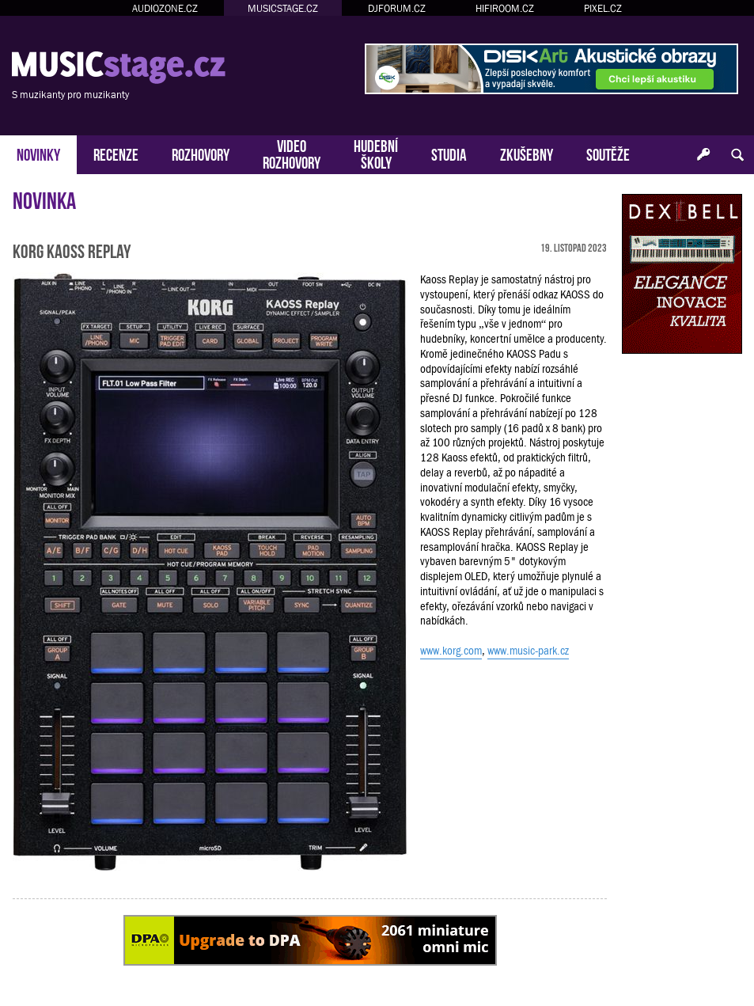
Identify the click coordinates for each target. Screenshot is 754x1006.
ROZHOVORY (200, 153)
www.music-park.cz (528, 650)
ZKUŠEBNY (526, 153)
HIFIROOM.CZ (505, 8)
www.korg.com (451, 650)
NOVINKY (38, 153)
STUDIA (449, 153)
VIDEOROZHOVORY (291, 152)
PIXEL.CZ (603, 8)
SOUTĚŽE (608, 153)
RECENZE (115, 153)
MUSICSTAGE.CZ (283, 8)
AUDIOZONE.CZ (165, 8)
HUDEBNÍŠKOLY (376, 152)
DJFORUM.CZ (397, 8)
